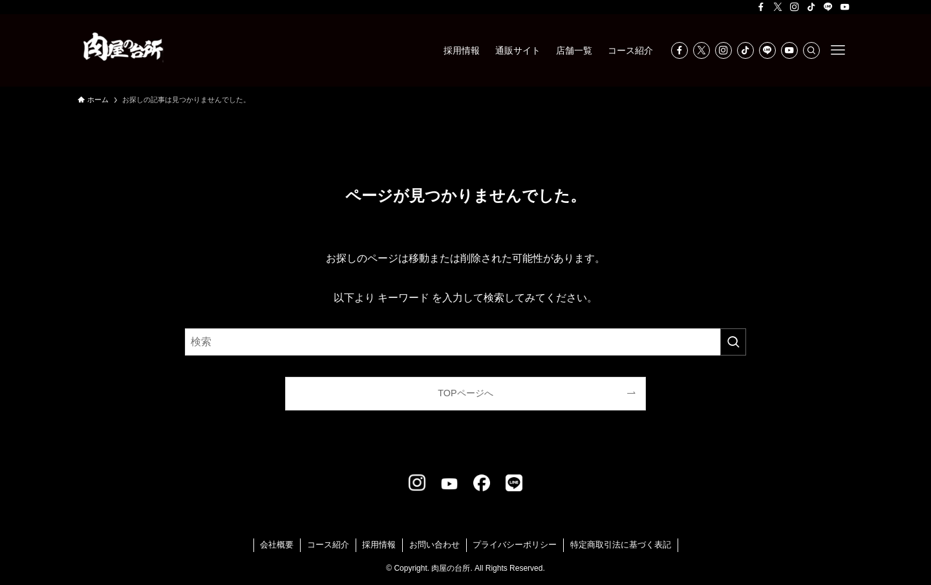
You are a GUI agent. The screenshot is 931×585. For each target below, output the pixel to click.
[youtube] (845, 7)
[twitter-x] (777, 7)
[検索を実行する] (733, 342)
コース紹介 (328, 544)
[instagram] (794, 7)
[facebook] (761, 7)
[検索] (811, 50)
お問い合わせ (434, 544)
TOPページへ (465, 393)
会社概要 (277, 544)
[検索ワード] (465, 342)
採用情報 (379, 544)
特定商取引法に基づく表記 (620, 544)
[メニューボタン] (837, 50)
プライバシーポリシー (515, 544)
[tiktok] (811, 7)
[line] (828, 7)
